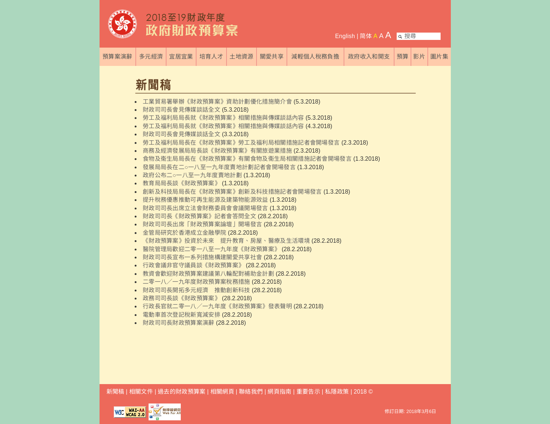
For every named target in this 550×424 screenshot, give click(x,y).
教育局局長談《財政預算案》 (181, 183)
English (345, 36)
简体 (366, 36)
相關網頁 (222, 391)
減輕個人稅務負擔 (315, 56)
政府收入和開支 (369, 56)
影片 (419, 56)
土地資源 (241, 56)
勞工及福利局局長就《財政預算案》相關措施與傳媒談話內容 (223, 118)
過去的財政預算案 (182, 391)
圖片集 (439, 56)
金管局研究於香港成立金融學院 (184, 233)
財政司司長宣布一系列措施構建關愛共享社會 (202, 257)
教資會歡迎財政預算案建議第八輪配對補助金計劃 (208, 274)
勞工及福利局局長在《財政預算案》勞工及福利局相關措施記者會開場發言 (241, 143)
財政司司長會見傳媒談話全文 (181, 110)
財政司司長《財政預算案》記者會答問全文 (199, 216)
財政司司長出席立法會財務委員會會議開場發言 (205, 208)
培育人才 (211, 56)
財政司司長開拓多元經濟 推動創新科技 (196, 290)
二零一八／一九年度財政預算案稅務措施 (196, 282)
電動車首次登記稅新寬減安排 (181, 315)
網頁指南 (279, 391)
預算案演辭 (117, 56)
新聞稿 (115, 391)
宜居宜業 (181, 56)
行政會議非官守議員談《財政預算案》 (193, 265)
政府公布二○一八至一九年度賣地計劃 (192, 175)
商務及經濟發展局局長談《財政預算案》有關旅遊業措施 (217, 151)
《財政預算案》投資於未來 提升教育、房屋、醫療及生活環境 (226, 241)
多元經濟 (151, 56)
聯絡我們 (251, 391)
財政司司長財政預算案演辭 (178, 323)
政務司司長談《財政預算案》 (181, 298)
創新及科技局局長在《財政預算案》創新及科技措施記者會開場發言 (232, 192)
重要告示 (308, 391)
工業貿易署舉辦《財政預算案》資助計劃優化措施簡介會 (217, 101)
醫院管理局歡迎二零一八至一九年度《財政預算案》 (211, 249)
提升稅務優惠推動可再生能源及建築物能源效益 (205, 200)
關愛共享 (272, 56)
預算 (403, 56)
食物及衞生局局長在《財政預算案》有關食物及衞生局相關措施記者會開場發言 (247, 159)
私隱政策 (338, 391)
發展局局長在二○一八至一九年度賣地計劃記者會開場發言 (219, 167)
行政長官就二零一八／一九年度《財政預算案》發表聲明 (217, 306)
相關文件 (141, 391)
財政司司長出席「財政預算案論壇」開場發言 (202, 224)
